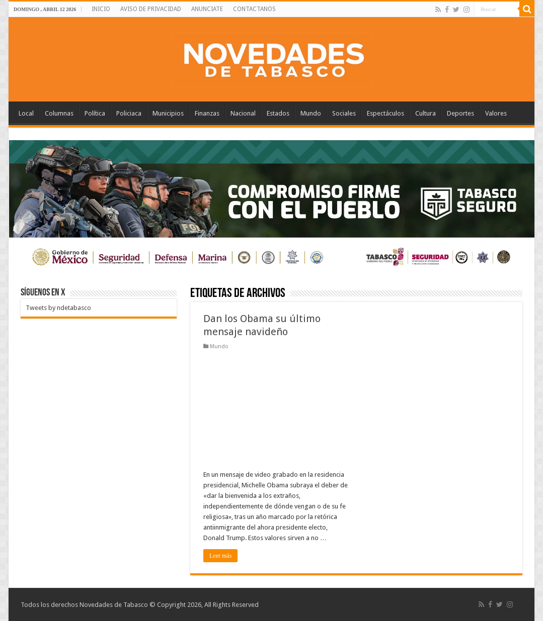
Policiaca (128, 113)
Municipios (168, 113)
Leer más (220, 555)
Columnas (59, 113)
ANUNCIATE (207, 9)
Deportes (460, 113)
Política (95, 113)
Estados (278, 113)
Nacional (243, 113)
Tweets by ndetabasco (58, 308)
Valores (496, 113)
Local (26, 113)
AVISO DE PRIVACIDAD (150, 9)
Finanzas (207, 113)
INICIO (101, 9)
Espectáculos (385, 113)
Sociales (344, 113)
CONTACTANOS (254, 9)
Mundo (310, 113)
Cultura (425, 113)
